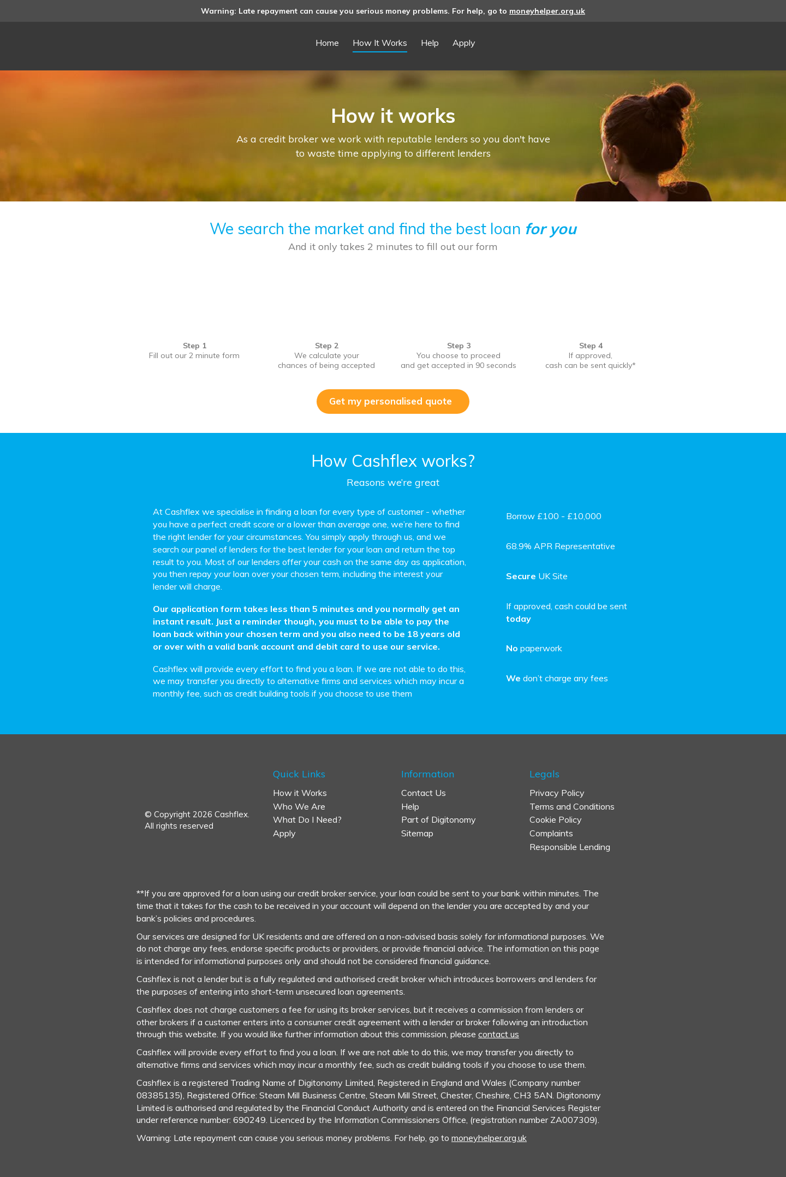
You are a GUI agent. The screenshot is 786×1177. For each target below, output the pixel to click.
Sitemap (417, 833)
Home (327, 42)
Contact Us (423, 792)
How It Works (380, 42)
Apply (463, 42)
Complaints (551, 833)
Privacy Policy (557, 792)
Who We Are (299, 806)
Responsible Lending (569, 846)
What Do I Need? (307, 819)
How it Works (300, 792)
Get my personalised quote (394, 401)
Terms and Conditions (572, 806)
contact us (498, 1034)
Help (430, 42)
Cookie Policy (555, 819)
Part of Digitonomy (438, 819)
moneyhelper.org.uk (547, 11)
